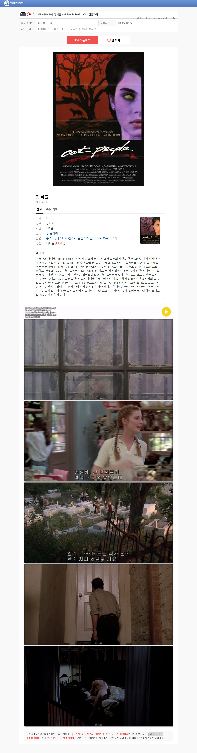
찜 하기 (114, 40)
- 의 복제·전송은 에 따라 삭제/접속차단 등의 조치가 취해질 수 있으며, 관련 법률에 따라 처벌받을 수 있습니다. (94, 737)
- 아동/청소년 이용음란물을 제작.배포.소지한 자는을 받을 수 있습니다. (94, 734)
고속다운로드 (82, 40)
